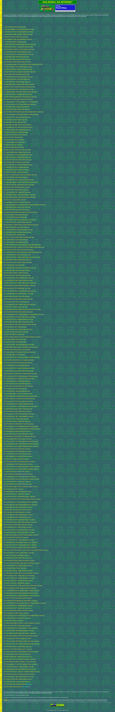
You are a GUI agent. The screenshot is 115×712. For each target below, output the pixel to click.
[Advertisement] (57, 21)
